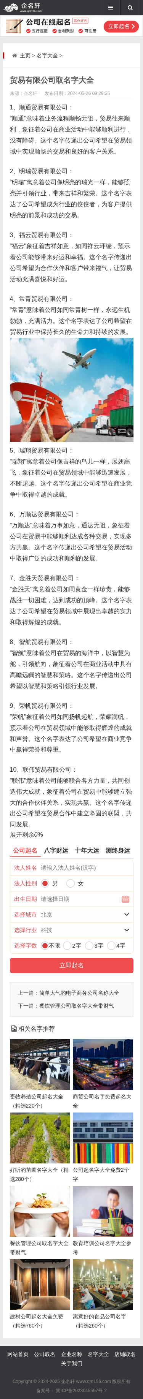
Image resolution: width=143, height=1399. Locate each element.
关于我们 (71, 1363)
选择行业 (25, 930)
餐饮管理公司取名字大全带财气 (76, 1006)
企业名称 (71, 1354)
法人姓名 (25, 867)
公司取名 (44, 1354)
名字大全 (47, 55)
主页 (25, 55)
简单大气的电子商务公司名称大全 (79, 993)
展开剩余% (26, 834)
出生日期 (25, 899)
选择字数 (25, 945)
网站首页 (18, 1354)
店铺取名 (125, 1354)
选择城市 (25, 914)
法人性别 (25, 883)
